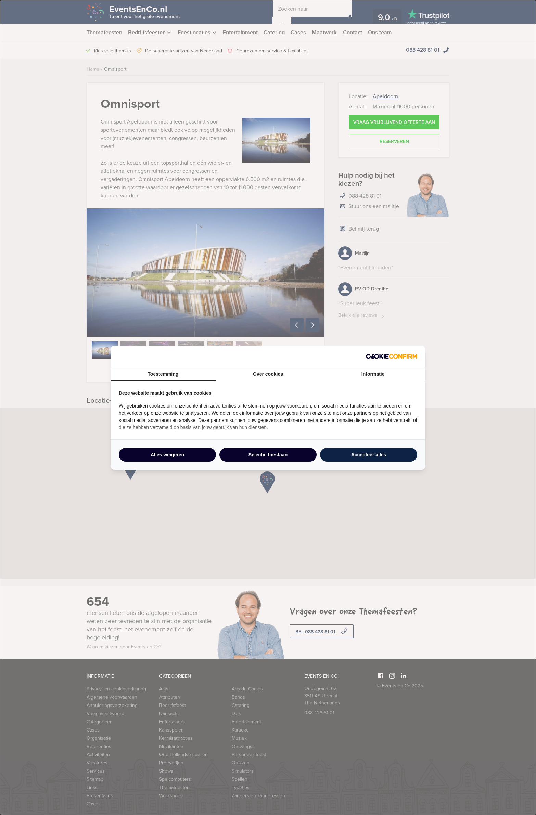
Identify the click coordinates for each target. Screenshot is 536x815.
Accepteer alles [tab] (368, 454)
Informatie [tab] (373, 374)
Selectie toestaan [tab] (268, 454)
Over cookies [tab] (268, 374)
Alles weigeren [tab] (167, 454)
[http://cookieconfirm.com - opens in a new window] (391, 356)
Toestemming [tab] (163, 374)
